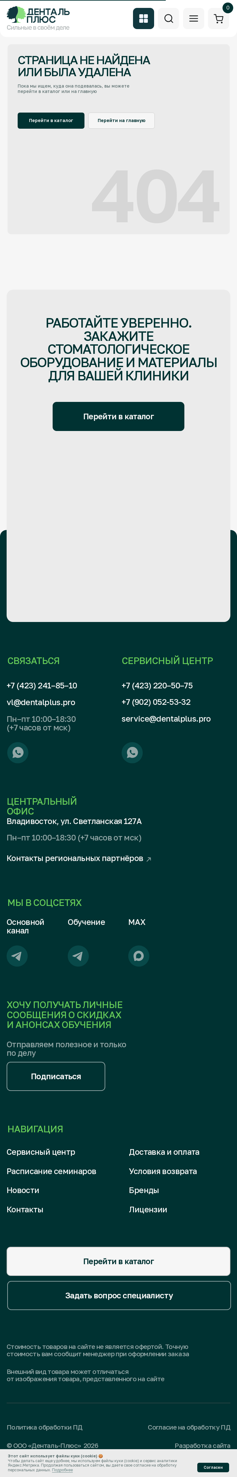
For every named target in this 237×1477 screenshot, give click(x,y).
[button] (56, 1076)
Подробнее (62, 1470)
